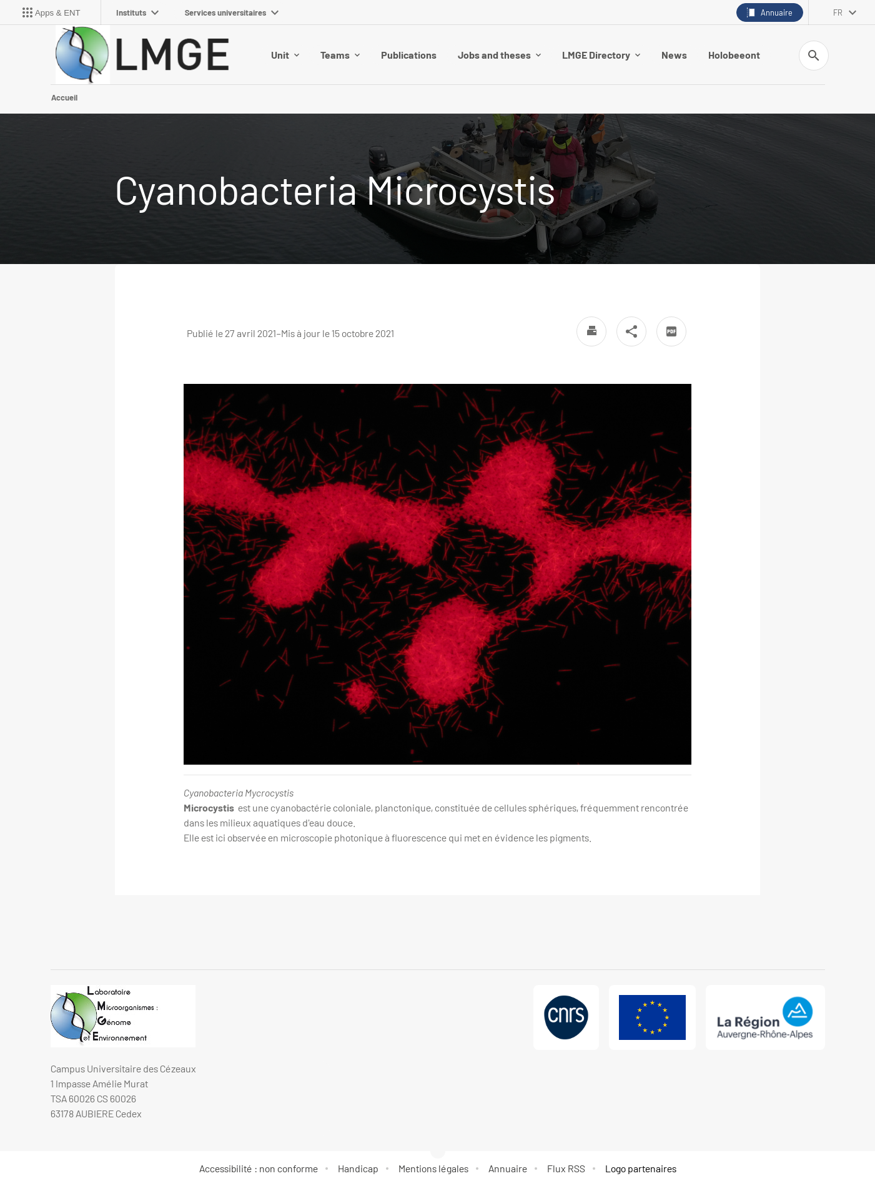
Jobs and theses (499, 55)
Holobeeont (734, 55)
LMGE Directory (601, 55)
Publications (409, 55)
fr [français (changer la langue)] (838, 12)
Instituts (137, 12)
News (674, 55)
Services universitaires (232, 12)
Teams (340, 55)
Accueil (64, 97)
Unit (285, 55)
